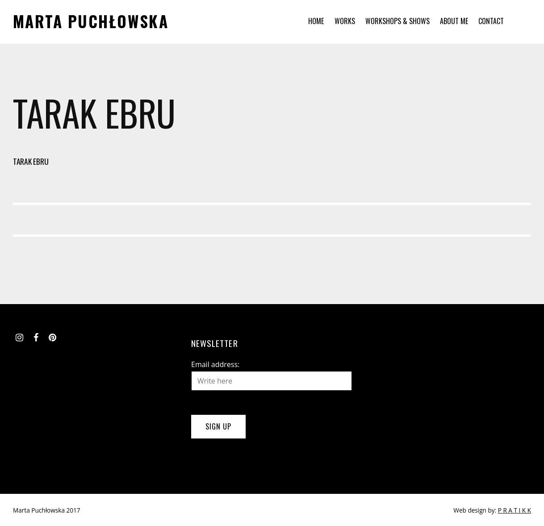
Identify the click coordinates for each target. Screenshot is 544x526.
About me (454, 21)
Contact (491, 21)
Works (345, 21)
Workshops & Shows (397, 21)
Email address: (215, 364)
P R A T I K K (514, 510)
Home (316, 21)
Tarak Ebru (30, 161)
